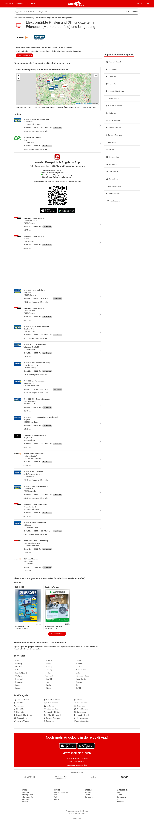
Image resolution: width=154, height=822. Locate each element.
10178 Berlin (132, 11)
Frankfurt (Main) (20, 673)
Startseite (25, 792)
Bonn (46, 682)
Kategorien (30, 4)
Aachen (77, 673)
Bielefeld (48, 679)
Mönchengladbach (81, 676)
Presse (119, 795)
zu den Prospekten (24, 55)
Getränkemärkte (51, 703)
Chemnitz (78, 682)
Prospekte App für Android (77, 758)
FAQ (55, 797)
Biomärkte (19, 709)
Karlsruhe (78, 661)
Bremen (17, 688)
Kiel (76, 685)
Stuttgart (18, 676)
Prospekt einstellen (61, 792)
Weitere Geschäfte (113, 201)
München (18, 667)
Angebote (25, 799)
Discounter (111, 84)
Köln (16, 670)
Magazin (139, 4)
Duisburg (48, 670)
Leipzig (47, 664)
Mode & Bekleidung (114, 128)
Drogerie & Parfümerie (115, 91)
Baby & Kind (111, 69)
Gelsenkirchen (80, 670)
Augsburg (78, 667)
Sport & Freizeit (112, 172)
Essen (17, 685)
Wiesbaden (78, 664)
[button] (96, 75)
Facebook (88, 792)
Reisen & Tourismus (114, 135)
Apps (148, 4)
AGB (118, 799)
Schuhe (110, 150)
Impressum (121, 801)
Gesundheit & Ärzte (114, 106)
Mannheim (48, 685)
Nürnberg (48, 667)
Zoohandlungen (112, 194)
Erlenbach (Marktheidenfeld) (24, 18)
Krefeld (77, 688)
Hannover (48, 661)
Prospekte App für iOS (77, 762)
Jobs (118, 792)
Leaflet (78, 103)
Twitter (87, 795)
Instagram (89, 797)
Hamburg (18, 664)
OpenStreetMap (87, 103)
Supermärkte (112, 179)
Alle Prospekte (57, 634)
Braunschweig (80, 679)
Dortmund (18, 679)
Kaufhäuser (111, 113)
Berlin (82, 5)
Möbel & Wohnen (113, 120)
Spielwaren (111, 164)
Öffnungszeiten (27, 795)
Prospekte (8, 4)
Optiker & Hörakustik (52, 715)
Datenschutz (121, 797)
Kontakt (56, 799)
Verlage (56, 795)
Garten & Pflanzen (21, 721)
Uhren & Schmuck (113, 186)
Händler (19, 4)
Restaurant (111, 142)
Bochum (47, 673)
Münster (47, 688)
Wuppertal (48, 676)
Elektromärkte (112, 99)
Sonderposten (112, 157)
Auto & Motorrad (113, 62)
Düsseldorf (18, 682)
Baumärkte (111, 77)
